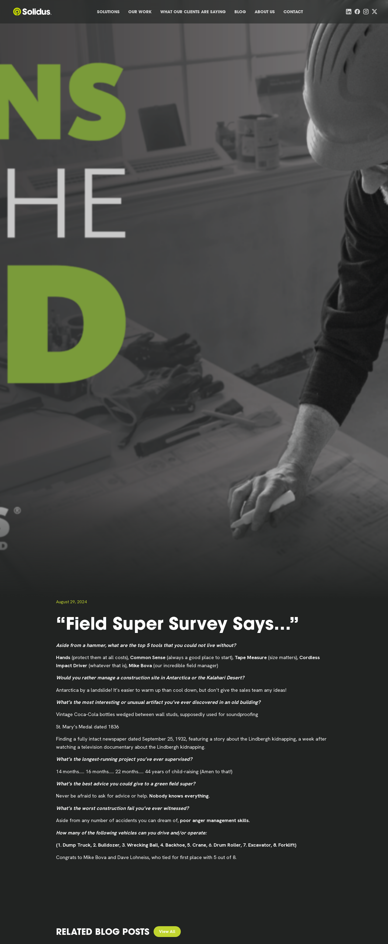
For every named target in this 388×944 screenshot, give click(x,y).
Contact (293, 11)
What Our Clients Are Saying (193, 11)
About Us (265, 11)
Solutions (108, 11)
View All (167, 931)
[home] (32, 12)
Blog (240, 11)
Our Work (140, 11)
